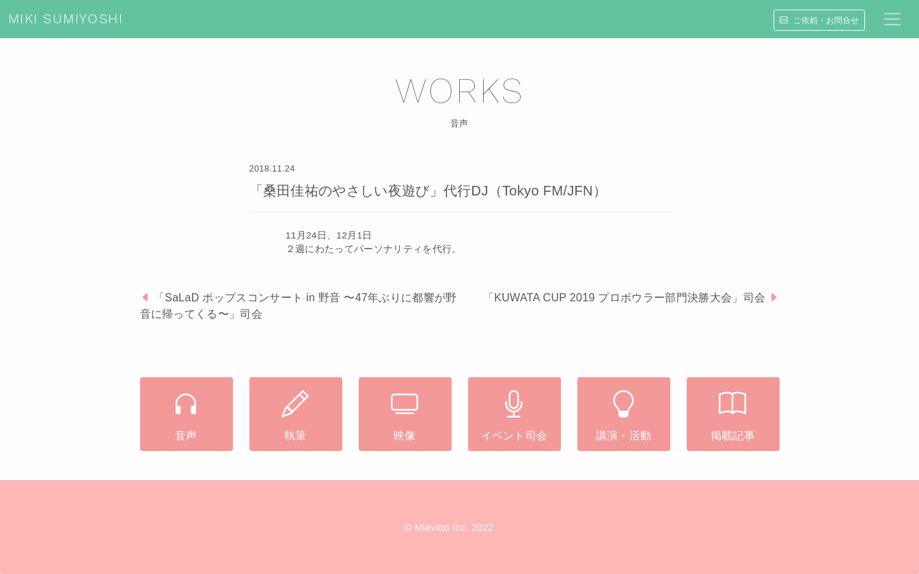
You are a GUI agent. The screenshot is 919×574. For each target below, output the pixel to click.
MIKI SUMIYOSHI (65, 19)
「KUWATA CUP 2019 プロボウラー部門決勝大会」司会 (624, 297)
